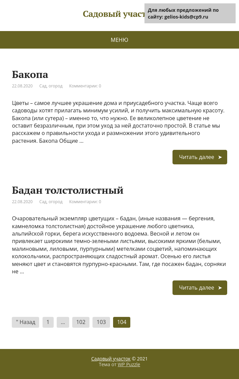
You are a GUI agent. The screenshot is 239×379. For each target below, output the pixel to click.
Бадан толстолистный (67, 190)
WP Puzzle (129, 364)
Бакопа (30, 74)
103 (101, 322)
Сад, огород (50, 86)
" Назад (25, 322)
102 (80, 322)
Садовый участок (111, 358)
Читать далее (196, 157)
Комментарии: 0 (85, 86)
